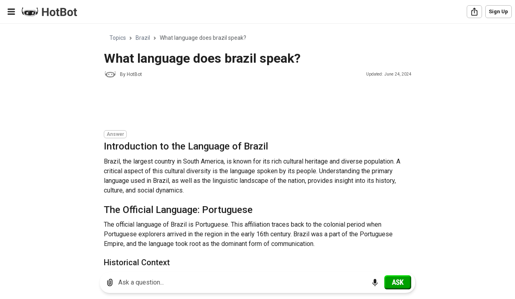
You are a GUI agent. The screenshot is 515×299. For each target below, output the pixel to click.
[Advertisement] (250, 105)
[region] (257, 145)
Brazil (143, 38)
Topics (117, 38)
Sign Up (498, 11)
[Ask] (397, 282)
